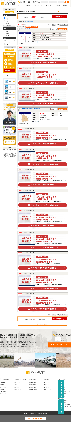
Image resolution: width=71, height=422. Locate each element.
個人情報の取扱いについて (65, 391)
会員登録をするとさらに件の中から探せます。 (45, 318)
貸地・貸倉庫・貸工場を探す (25, 5)
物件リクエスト (62, 389)
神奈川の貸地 (18, 389)
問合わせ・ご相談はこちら (60, 345)
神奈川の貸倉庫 (33, 389)
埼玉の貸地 (18, 384)
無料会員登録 (62, 396)
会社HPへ (45, 2)
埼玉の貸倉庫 (33, 384)
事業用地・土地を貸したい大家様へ (63, 401)
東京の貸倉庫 (33, 382)
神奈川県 (6, 23)
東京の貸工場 (47, 382)
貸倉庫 (28, 21)
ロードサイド (4, 387)
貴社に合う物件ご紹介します (35, 418)
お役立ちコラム (68, 406)
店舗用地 (3, 389)
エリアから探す (39, 5)
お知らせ (58, 5)
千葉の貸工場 (47, 387)
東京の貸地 (18, 382)
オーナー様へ (49, 5)
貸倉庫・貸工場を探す (68, 388)
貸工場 (31, 21)
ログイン (61, 2)
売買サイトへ (53, 2)
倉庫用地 (3, 384)
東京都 (6, 21)
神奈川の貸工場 (48, 389)
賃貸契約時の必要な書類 (64, 404)
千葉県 (6, 19)
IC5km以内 (3, 393)
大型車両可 (3, 391)
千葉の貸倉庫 (33, 387)
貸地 (25, 21)
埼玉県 (6, 18)
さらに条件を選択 (9, 47)
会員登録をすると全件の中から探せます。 (45, 16)
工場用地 (3, 382)
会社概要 (65, 5)
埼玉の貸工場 (47, 384)
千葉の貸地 (18, 387)
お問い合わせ (62, 387)
